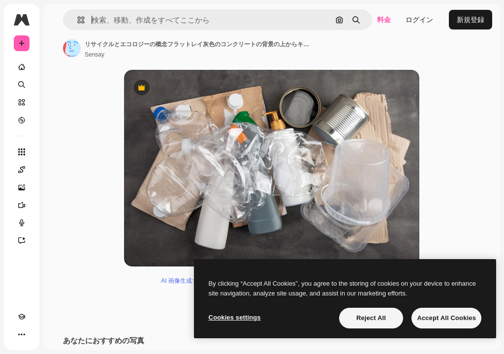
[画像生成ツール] (22, 187)
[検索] (22, 84)
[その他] (22, 334)
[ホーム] (22, 67)
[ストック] (22, 102)
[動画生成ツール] (22, 205)
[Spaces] (22, 169)
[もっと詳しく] (22, 120)
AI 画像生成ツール (185, 280)
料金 (384, 20)
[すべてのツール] (22, 152)
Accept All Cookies (446, 318)
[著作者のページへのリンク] (72, 48)
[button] (77, 20)
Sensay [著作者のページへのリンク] (94, 54)
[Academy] (22, 316)
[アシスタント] (22, 240)
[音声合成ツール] (22, 223)
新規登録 (470, 20)
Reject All (371, 318)
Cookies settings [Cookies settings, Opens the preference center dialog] (235, 317)
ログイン (419, 20)
